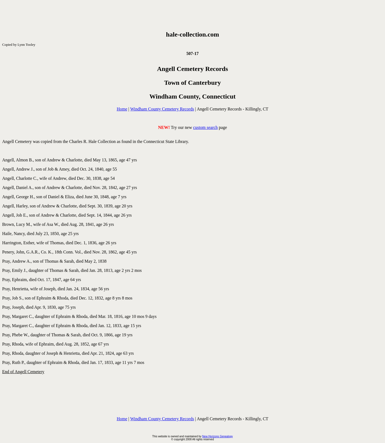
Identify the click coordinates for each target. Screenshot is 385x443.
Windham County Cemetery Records (162, 109)
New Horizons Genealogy (217, 436)
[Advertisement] (192, 14)
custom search (205, 127)
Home (122, 109)
